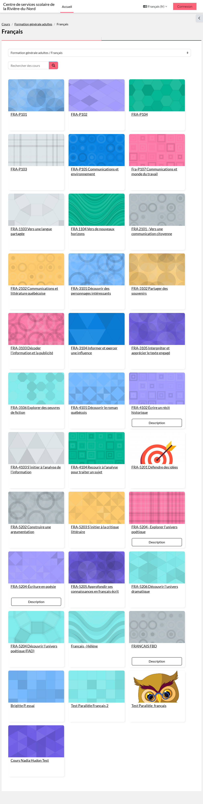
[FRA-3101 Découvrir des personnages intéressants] (97, 256)
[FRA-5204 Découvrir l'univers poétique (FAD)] (43, 601)
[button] (155, 6)
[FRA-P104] (150, 93)
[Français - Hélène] (97, 601)
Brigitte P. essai (32, 675)
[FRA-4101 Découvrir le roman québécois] (97, 368)
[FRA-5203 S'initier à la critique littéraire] (97, 485)
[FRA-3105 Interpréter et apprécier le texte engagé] (150, 312)
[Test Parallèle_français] (150, 657)
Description (151, 401)
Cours (15, 24)
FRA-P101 (28, 111)
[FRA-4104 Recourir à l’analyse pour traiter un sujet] (97, 424)
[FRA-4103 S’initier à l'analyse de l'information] (43, 424)
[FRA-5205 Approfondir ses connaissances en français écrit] (97, 541)
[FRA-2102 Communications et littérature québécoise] (43, 256)
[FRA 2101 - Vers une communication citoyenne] (150, 200)
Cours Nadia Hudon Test (39, 726)
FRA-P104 (136, 111)
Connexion (184, 6)
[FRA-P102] (97, 93)
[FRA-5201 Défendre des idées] (150, 424)
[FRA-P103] (43, 144)
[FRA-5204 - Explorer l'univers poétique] (150, 485)
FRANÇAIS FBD (141, 619)
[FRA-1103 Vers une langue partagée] (43, 200)
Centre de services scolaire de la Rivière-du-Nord (28, 6)
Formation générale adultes (43, 24)
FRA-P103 (28, 162)
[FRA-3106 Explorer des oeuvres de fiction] (43, 368)
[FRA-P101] (43, 93)
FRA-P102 (82, 111)
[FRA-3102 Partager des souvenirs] (150, 256)
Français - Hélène (87, 619)
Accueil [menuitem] (67, 6)
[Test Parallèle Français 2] (97, 657)
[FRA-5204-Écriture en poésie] (43, 541)
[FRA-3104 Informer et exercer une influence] (97, 312)
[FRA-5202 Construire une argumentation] (43, 485)
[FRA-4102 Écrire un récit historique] (150, 368)
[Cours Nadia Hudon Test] (43, 709)
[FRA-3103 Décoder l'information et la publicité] (43, 312)
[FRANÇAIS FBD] (150, 601)
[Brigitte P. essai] (43, 657)
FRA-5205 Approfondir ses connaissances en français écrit (95, 563)
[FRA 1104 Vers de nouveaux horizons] (97, 200)
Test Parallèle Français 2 (93, 675)
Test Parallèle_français (145, 675)
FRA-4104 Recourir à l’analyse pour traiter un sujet (92, 446)
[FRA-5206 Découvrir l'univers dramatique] (150, 541)
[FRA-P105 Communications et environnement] (97, 144)
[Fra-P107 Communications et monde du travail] (150, 144)
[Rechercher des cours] (38, 65)
